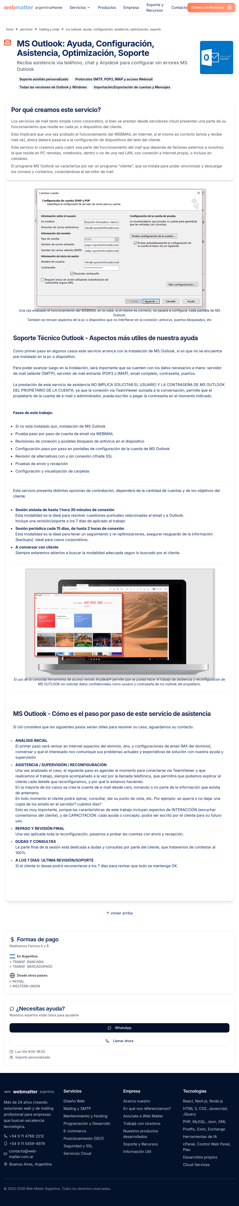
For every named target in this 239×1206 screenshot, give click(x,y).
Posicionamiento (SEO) (83, 1138)
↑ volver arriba (119, 913)
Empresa (131, 7)
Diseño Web (74, 1101)
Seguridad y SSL (78, 1146)
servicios (26, 29)
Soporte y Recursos (154, 7)
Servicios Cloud (77, 1153)
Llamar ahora (119, 1041)
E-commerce (74, 1131)
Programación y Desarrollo (86, 1123)
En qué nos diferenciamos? (147, 1108)
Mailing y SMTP (77, 1108)
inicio (10, 29)
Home (57, 7)
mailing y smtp (49, 29)
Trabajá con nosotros (142, 1123)
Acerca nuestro (136, 1101)
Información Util (137, 1151)
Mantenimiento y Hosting (85, 1116)
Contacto (179, 7)
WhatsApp (119, 1028)
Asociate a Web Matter (143, 1116)
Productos (107, 7)
